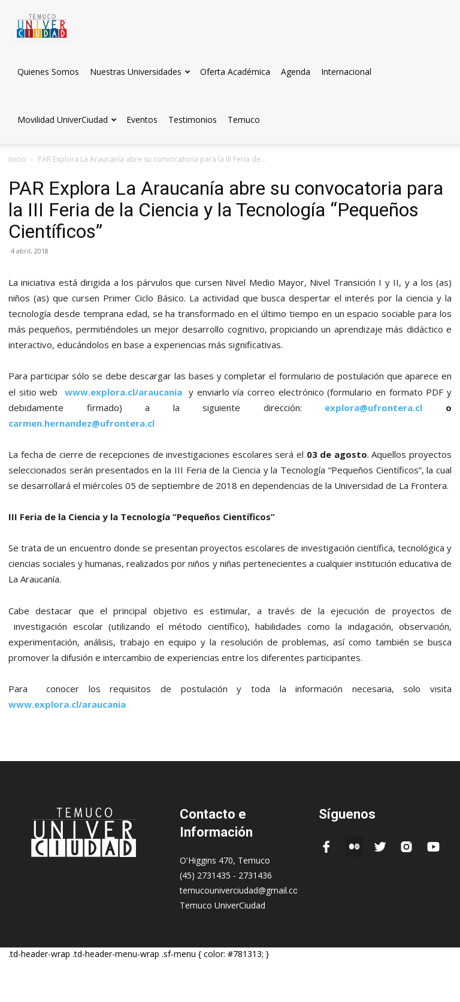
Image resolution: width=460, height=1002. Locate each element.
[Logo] (42, 23)
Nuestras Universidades (140, 71)
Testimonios (192, 119)
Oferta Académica (235, 71)
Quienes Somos (48, 71)
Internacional (346, 71)
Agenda (295, 71)
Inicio (17, 159)
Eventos (142, 119)
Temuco (244, 119)
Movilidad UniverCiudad (67, 119)
